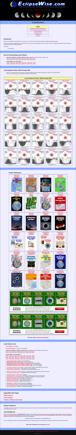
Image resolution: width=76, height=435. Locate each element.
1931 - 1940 (25, 355)
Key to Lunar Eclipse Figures (14, 73)
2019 (31, 58)
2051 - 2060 (9, 63)
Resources (51, 431)
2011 (8, 58)
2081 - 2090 (26, 63)
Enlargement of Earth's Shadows (13, 378)
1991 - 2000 (31, 356)
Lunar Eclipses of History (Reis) (13, 372)
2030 (34, 59)
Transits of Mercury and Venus (43, 9)
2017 (25, 58)
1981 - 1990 (25, 356)
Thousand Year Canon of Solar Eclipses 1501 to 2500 (49, 414)
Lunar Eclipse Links (38, 32)
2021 (8, 59)
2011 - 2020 (15, 62)
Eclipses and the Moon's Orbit (13, 379)
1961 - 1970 (14, 356)
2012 (11, 58)
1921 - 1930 (20, 355)
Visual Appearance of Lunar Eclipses (14, 375)
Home (26, 9)
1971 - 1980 (20, 356)
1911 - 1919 (14, 355)
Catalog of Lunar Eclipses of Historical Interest (16, 371)
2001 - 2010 (9, 62)
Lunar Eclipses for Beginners (13, 384)
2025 (19, 59)
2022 (11, 59)
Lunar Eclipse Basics (11, 348)
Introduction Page (54, 41)
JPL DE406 (33, 408)
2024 (17, 59)
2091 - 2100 (32, 63)
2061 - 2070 (15, 63)
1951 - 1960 (8, 356)
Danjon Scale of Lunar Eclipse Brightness (15, 377)
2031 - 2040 (26, 62)
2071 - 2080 (21, 63)
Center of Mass (13, 409)
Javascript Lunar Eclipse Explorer (14, 369)
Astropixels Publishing (42, 337)
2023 (14, 59)
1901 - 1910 (8, 355)
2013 (14, 58)
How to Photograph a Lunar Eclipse (14, 385)
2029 (31, 59)
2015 (19, 58)
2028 (28, 59)
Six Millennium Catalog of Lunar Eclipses (15, 367)
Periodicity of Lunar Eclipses (12, 380)
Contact (49, 9)
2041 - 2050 (32, 62)
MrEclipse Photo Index (11, 386)
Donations (38, 35)
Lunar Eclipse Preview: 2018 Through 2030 (38, 29)
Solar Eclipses (30, 9)
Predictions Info (38, 34)
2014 (17, 58)
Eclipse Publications (38, 31)
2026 (22, 59)
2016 (22, 58)
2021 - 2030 (21, 62)
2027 (25, 59)
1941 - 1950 (31, 355)
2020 (34, 58)
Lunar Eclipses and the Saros (13, 381)
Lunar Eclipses (35, 9)
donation (20, 44)
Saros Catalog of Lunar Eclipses (13, 368)
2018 (28, 58)
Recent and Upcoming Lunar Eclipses (38, 28)
